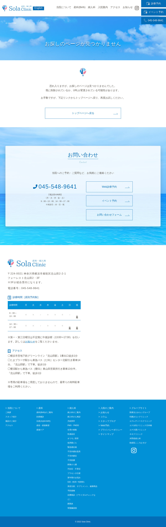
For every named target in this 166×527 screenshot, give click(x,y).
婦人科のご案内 (74, 412)
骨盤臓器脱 (72, 508)
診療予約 (153, 2)
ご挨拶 (8, 412)
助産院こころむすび (138, 443)
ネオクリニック (136, 434)
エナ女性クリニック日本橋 (141, 425)
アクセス (115, 8)
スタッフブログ (108, 421)
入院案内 (103, 8)
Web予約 (105, 425)
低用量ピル (72, 443)
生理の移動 (72, 430)
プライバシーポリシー (111, 430)
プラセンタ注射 (74, 473)
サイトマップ (107, 434)
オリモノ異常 (73, 438)
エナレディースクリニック (141, 421)
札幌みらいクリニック (139, 417)
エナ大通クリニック (138, 430)
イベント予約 (154, 8)
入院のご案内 (107, 408)
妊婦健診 (40, 417)
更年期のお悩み (74, 478)
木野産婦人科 (135, 438)
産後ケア (40, 430)
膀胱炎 (70, 504)
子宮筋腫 (71, 460)
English (38, 8)
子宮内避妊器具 (74, 451)
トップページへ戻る (83, 113)
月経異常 (71, 421)
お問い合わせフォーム (109, 214)
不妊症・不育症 (74, 469)
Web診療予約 (109, 186)
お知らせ (30, 341)
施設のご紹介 (11, 421)
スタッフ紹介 (11, 417)
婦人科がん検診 (74, 417)
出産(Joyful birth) (43, 421)
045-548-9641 (153, 13)
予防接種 (71, 491)
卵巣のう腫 (72, 464)
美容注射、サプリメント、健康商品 (82, 486)
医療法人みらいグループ (140, 412)
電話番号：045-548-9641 (24, 288)
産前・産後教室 (42, 425)
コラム (104, 416)
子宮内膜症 (72, 456)
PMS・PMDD (73, 425)
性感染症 (71, 434)
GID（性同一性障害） (76, 482)
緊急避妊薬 (72, 447)
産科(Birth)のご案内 (44, 412)
